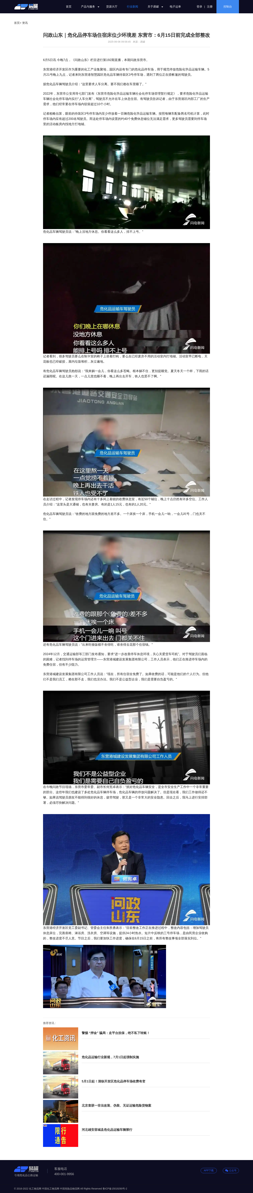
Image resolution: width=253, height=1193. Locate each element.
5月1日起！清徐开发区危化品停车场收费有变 (113, 1081)
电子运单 (175, 6)
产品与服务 (89, 6)
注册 (210, 6)
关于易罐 (154, 6)
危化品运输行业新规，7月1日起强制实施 (110, 1057)
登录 (199, 6)
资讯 (25, 22)
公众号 (230, 1170)
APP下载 (209, 1170)
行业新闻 (132, 6)
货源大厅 (111, 6)
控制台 (227, 6)
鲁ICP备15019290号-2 (115, 1188)
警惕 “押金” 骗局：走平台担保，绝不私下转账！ (116, 1033)
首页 (69, 6)
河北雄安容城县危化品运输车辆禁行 (107, 1129)
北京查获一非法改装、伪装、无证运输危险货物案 (116, 1105)
